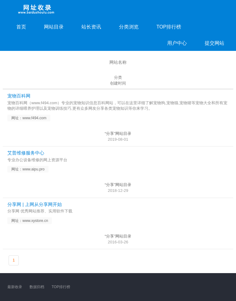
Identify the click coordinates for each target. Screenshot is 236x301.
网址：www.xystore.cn (29, 221)
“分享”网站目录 (118, 133)
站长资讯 (91, 26)
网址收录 (36, 9)
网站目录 (54, 26)
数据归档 (37, 287)
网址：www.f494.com (28, 118)
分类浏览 (129, 26)
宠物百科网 (18, 95)
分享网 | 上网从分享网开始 (34, 204)
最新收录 (14, 287)
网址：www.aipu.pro (28, 169)
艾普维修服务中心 (25, 152)
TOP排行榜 (168, 26)
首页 (21, 26)
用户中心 (177, 43)
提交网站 (214, 43)
